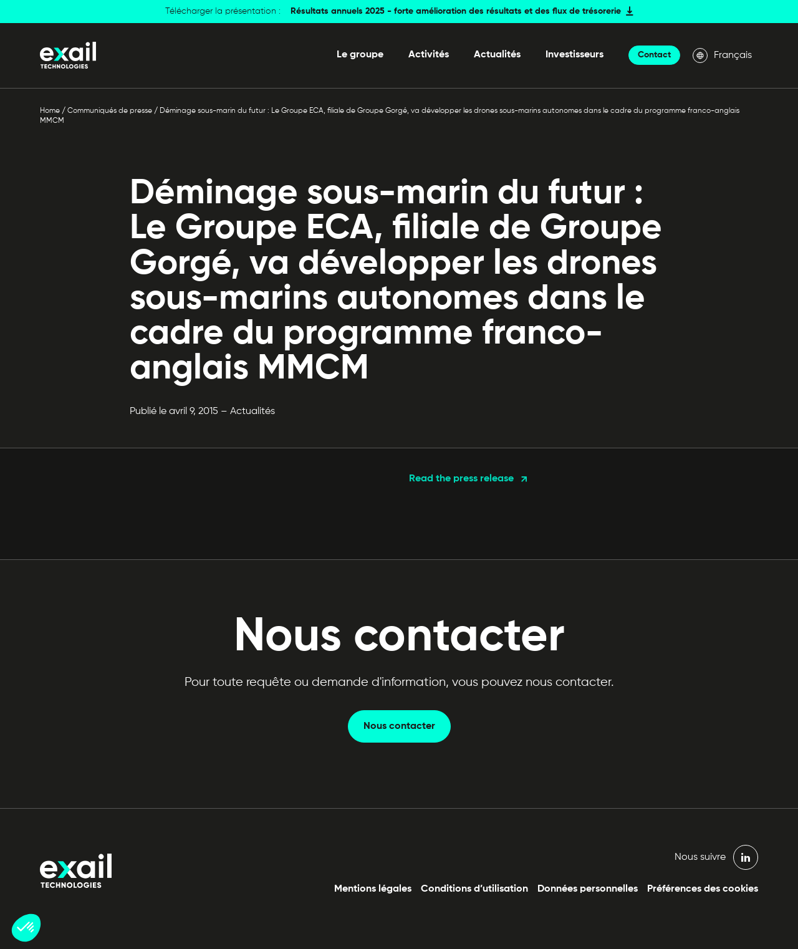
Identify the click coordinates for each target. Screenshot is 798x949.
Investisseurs (574, 55)
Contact (654, 55)
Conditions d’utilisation (474, 889)
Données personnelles (587, 889)
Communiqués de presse (109, 111)
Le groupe (360, 55)
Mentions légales (372, 889)
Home (50, 111)
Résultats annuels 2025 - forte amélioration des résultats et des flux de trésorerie (456, 11)
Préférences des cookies (702, 889)
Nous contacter (399, 726)
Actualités (497, 55)
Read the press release (461, 479)
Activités (428, 55)
